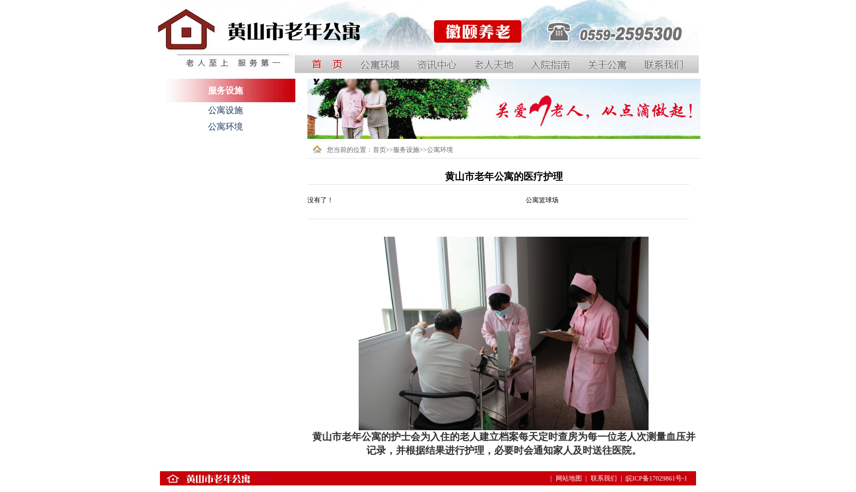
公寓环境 (225, 126)
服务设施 (406, 150)
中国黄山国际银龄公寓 (190, 59)
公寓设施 (225, 110)
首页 (379, 150)
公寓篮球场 (542, 200)
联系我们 (604, 478)
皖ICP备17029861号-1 (656, 478)
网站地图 (569, 478)
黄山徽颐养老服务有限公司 (472, 59)
